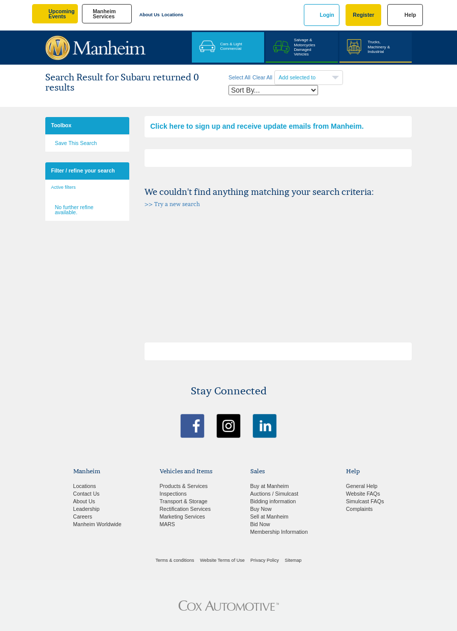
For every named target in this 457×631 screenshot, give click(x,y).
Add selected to (298, 77)
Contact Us (86, 494)
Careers (82, 516)
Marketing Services (182, 516)
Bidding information (273, 501)
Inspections (173, 494)
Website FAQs (363, 494)
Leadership (86, 509)
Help (410, 15)
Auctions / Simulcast (274, 494)
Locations (173, 14)
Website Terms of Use (222, 560)
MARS (167, 524)
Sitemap (292, 560)
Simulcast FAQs (365, 501)
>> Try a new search (172, 204)
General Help (362, 486)
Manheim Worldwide (97, 524)
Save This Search (76, 143)
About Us (149, 14)
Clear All (262, 77)
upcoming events (61, 14)
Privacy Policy (264, 560)
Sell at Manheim (269, 516)
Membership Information (279, 532)
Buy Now (261, 509)
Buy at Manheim (269, 486)
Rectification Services (185, 509)
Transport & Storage (184, 501)
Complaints (359, 509)
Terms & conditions (175, 560)
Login (327, 15)
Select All (239, 77)
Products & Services (184, 486)
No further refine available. (74, 210)
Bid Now (260, 524)
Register (363, 15)
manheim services (104, 14)
